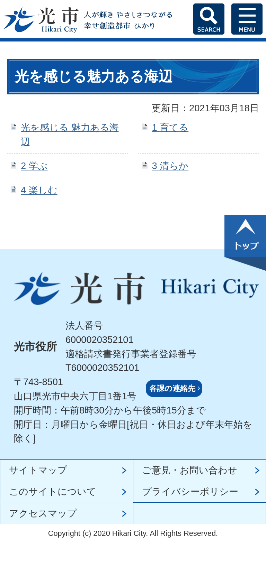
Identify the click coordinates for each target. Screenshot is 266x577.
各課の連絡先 (172, 388)
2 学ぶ (34, 165)
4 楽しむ (39, 190)
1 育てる (170, 127)
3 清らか (170, 165)
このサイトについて (52, 491)
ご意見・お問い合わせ (189, 470)
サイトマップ (38, 470)
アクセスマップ (43, 513)
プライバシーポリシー (190, 491)
